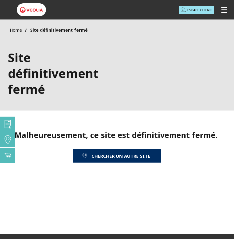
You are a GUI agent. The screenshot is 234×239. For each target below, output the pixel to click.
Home (16, 30)
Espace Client (199, 10)
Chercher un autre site (120, 156)
